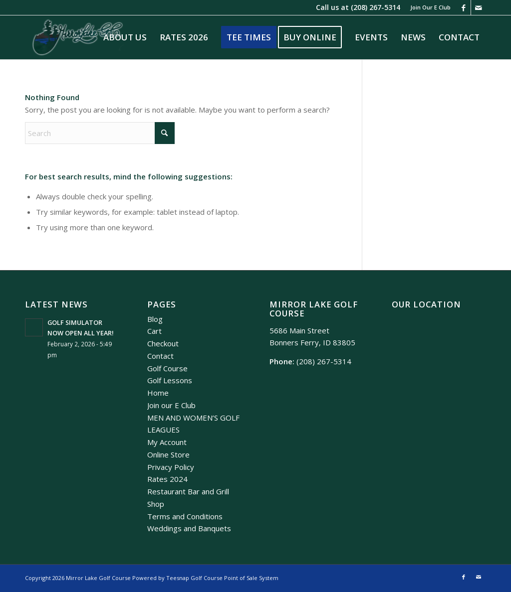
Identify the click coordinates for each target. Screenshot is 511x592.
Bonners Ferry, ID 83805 (312, 342)
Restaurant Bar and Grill (188, 491)
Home (158, 393)
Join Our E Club (430, 7)
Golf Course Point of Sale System (234, 578)
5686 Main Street (299, 330)
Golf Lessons (169, 380)
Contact (160, 356)
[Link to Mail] (478, 7)
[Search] (100, 133)
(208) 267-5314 (375, 7)
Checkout (163, 343)
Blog (155, 319)
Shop (155, 504)
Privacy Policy (170, 467)
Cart (154, 331)
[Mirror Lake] (77, 37)
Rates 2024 (167, 479)
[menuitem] (428, 7)
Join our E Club (171, 405)
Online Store (168, 454)
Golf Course (167, 368)
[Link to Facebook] (463, 7)
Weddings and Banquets (189, 528)
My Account (167, 442)
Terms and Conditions (185, 516)
